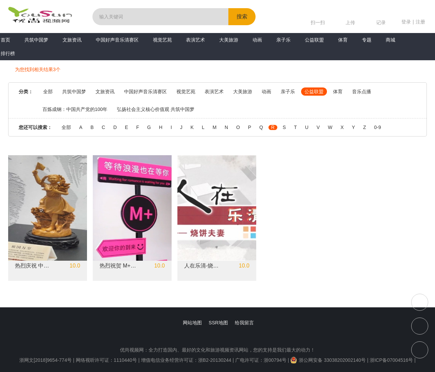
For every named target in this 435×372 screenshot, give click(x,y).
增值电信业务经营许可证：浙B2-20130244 (186, 360)
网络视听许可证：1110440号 (107, 360)
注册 (420, 22)
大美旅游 (228, 40)
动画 (257, 40)
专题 (366, 40)
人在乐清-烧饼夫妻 (203, 266)
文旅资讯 (72, 40)
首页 (5, 40)
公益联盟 (314, 40)
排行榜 (8, 53)
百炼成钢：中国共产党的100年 (74, 109)
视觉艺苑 (162, 40)
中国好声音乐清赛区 (117, 40)
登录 (406, 22)
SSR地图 (218, 322)
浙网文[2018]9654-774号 (45, 360)
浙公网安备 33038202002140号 (328, 360)
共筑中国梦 (36, 40)
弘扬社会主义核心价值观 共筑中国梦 (155, 109)
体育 (343, 40)
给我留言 (244, 322)
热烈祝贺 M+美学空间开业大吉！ (119, 266)
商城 (390, 40)
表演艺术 (195, 40)
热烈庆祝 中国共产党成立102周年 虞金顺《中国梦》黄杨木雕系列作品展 (34, 266)
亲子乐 (283, 40)
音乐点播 (361, 91)
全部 (48, 91)
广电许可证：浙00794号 (260, 360)
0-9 (377, 127)
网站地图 (192, 322)
